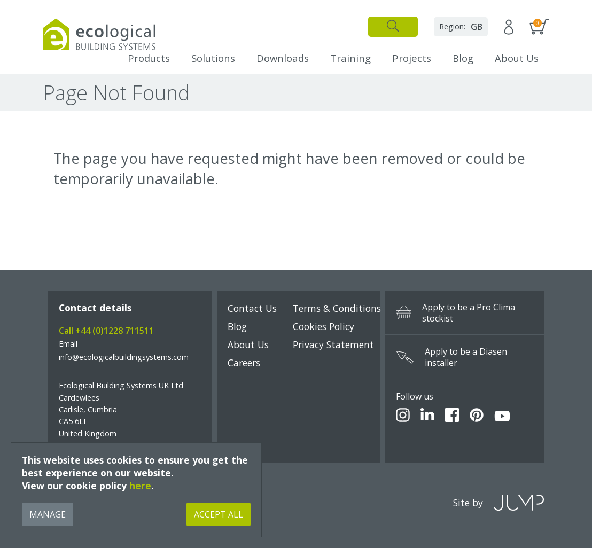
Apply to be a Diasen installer (451, 357)
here (140, 485)
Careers (244, 362)
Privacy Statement (333, 344)
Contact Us (252, 308)
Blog (463, 58)
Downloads (282, 58)
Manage (47, 514)
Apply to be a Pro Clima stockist (455, 313)
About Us (517, 58)
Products (149, 58)
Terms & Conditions (337, 308)
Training (350, 58)
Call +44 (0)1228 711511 (106, 330)
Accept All (218, 514)
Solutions (213, 58)
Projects (411, 58)
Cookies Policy (323, 326)
